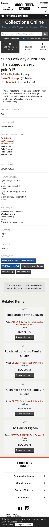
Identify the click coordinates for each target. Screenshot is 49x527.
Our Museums (8, 8)
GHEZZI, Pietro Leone (21, 363)
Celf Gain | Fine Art (10, 266)
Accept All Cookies (23, 525)
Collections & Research (14, 16)
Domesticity (7, 271)
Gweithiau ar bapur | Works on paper (18, 260)
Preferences (7, 525)
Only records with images (37, 39)
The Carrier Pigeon (24, 428)
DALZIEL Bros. (28, 435)
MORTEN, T (16, 435)
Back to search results (10, 47)
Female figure (23, 271)
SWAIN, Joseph (10, 78)
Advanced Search (10, 39)
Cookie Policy (16, 522)
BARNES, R (8, 74)
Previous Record (28, 47)
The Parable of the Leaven (24, 314)
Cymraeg (44, 3)
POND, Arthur (37, 363)
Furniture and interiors (33, 266)
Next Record (42, 47)
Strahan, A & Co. (11, 82)
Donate (4, 3)
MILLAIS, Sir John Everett (23, 322)
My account (43, 7)
